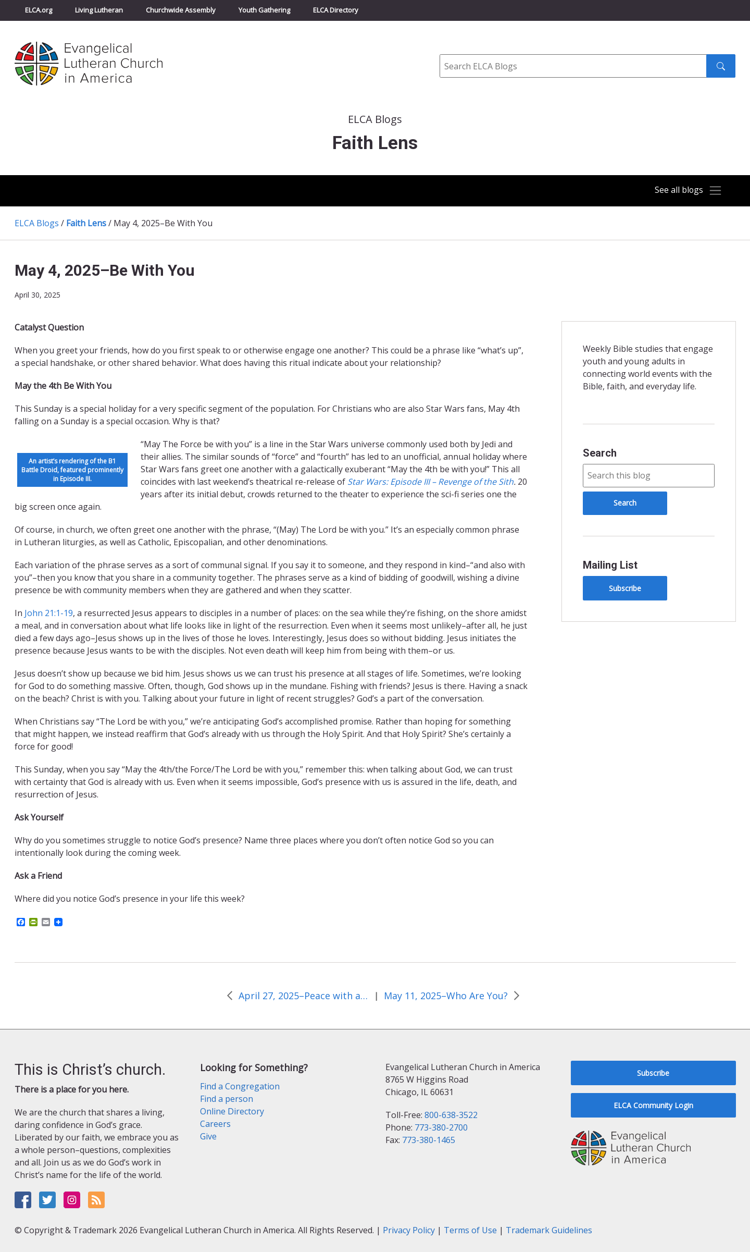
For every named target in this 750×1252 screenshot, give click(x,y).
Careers (215, 1124)
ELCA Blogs (37, 223)
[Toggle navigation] (684, 191)
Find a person (226, 1098)
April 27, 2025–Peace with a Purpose (304, 995)
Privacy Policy (409, 1230)
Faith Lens (86, 223)
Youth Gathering (264, 10)
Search (600, 453)
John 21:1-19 (48, 613)
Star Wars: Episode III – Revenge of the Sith (430, 481)
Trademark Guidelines (549, 1230)
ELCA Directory (335, 10)
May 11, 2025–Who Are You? (446, 995)
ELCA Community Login (653, 1105)
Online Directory (232, 1111)
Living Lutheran (99, 10)
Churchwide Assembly (181, 10)
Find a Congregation (240, 1086)
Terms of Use (470, 1230)
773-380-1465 (428, 1140)
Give (208, 1136)
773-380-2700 (441, 1127)
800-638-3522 (451, 1115)
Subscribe (625, 588)
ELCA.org (38, 10)
